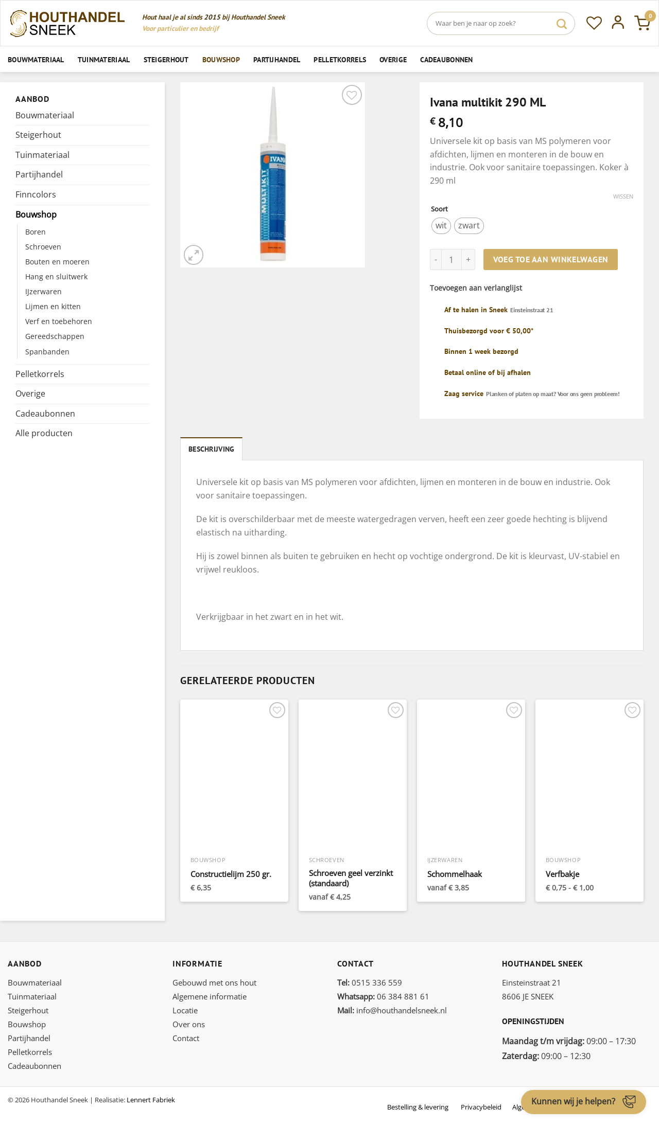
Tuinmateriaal (104, 59)
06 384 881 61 (383, 995)
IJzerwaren (43, 291)
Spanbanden (47, 351)
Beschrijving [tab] (210, 448)
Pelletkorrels (340, 59)
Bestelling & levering (417, 1106)
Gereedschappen (54, 336)
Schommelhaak (454, 873)
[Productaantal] (451, 259)
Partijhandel (276, 59)
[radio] (441, 226)
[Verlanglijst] (594, 23)
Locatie (185, 1009)
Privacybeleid (481, 1106)
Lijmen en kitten (53, 306)
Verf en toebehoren (58, 321)
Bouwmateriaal (36, 59)
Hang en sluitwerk (56, 276)
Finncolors (35, 194)
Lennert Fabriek (151, 1098)
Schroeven (43, 247)
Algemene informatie (209, 995)
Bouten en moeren (57, 261)
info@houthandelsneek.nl (392, 1009)
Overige (393, 59)
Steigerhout (166, 59)
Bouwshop (221, 59)
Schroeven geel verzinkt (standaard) (351, 877)
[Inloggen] (618, 23)
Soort (439, 209)
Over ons (188, 1023)
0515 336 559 (369, 981)
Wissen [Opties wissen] (623, 196)
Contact (185, 1037)
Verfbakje (562, 873)
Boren (35, 232)
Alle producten (44, 433)
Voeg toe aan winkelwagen (551, 259)
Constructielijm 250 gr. (230, 873)
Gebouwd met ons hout (214, 981)
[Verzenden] (561, 23)
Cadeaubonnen (446, 59)
